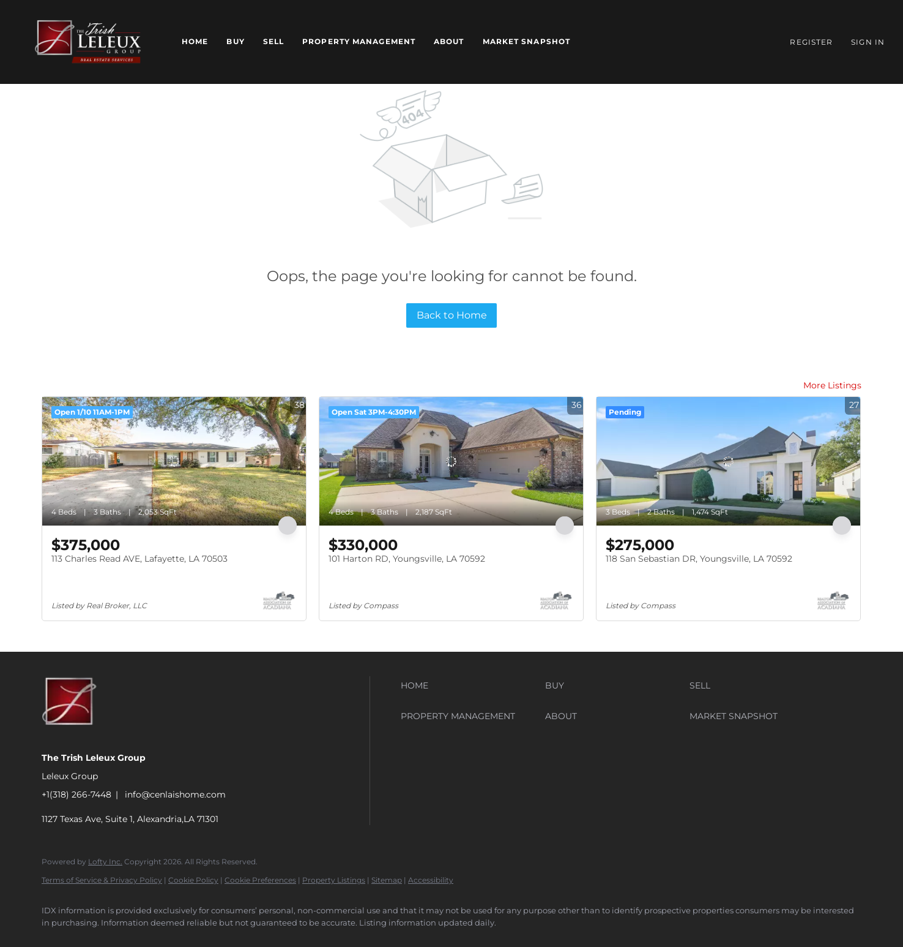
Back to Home (452, 315)
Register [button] (811, 42)
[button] (88, 42)
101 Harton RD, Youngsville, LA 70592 (407, 558)
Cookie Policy (193, 880)
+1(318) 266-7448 (76, 794)
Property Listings (333, 880)
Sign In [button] (868, 42)
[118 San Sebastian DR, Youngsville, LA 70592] (728, 461)
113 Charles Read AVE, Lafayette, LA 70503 (139, 558)
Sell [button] (273, 41)
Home (195, 41)
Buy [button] (235, 41)
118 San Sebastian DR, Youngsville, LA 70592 (699, 558)
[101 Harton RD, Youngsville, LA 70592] (451, 461)
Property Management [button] (358, 41)
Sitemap (386, 880)
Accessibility (430, 880)
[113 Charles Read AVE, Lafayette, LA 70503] (174, 461)
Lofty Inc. (105, 861)
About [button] (449, 41)
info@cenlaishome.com (175, 794)
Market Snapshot (527, 41)
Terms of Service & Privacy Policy (102, 880)
